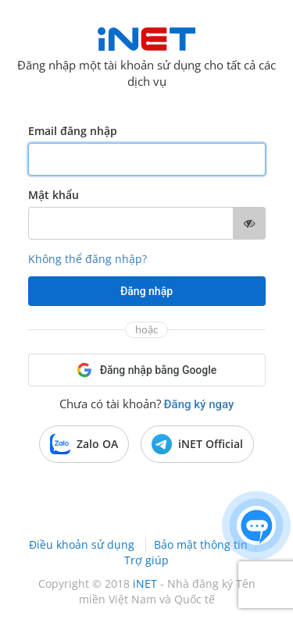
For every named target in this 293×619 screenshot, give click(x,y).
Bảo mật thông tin (201, 544)
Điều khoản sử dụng (83, 544)
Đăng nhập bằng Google (147, 370)
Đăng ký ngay (199, 404)
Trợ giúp (146, 560)
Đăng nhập (146, 291)
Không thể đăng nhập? (87, 258)
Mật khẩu (53, 194)
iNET (145, 583)
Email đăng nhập (72, 130)
